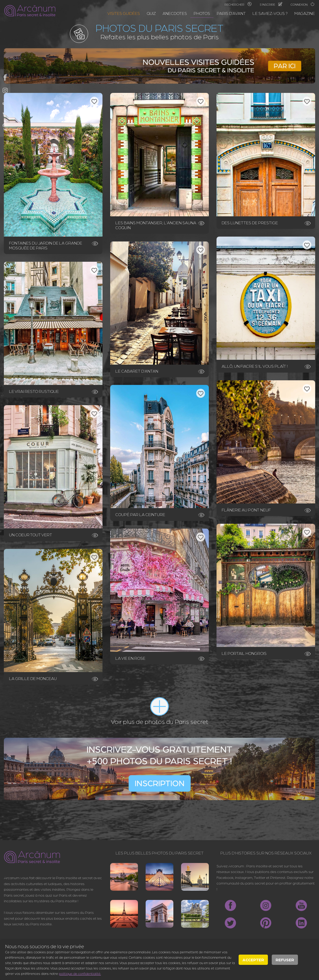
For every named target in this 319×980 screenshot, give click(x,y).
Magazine (304, 13)
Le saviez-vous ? (270, 13)
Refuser (285, 959)
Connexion (302, 4)
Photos (202, 13)
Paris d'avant (231, 13)
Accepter (253, 959)
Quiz (151, 13)
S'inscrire (271, 4)
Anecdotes (175, 13)
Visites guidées (123, 13)
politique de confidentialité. (80, 973)
